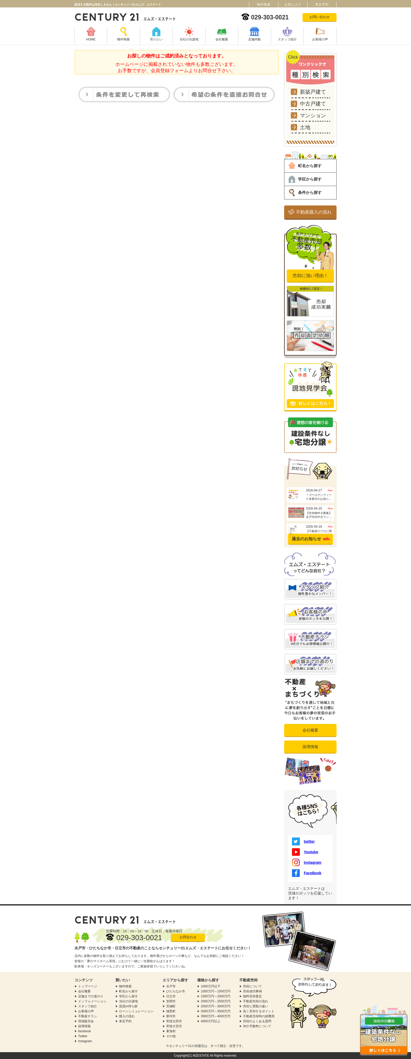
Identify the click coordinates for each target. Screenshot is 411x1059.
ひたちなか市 (175, 991)
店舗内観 (254, 39)
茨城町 (171, 1006)
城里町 (171, 1011)
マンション (313, 115)
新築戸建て (313, 91)
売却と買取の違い (255, 1006)
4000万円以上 (210, 1021)
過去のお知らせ (306, 539)
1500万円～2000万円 (215, 996)
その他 (171, 1036)
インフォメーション (92, 1001)
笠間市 (171, 1001)
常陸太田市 (174, 1021)
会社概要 (221, 39)
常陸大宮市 (174, 1026)
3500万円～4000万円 (215, 1016)
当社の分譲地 (189, 39)
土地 (305, 127)
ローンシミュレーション (136, 1011)
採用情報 (310, 746)
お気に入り (292, 4)
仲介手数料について (257, 1026)
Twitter (82, 1036)
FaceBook (306, 873)
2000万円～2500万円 (215, 1001)
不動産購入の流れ (314, 212)
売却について (252, 986)
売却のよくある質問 (257, 1021)
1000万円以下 (210, 986)
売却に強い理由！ (310, 275)
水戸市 (171, 986)
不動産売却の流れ (255, 1001)
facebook (84, 1031)
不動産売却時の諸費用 (258, 1016)
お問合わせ (188, 937)
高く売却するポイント (258, 1011)
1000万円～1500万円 (215, 991)
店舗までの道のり (90, 996)
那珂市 (171, 1016)
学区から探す (310, 179)
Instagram (306, 862)
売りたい (156, 39)
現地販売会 (86, 1021)
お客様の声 (320, 39)
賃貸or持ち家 (128, 1006)
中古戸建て (313, 103)
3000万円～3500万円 (215, 1011)
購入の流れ (127, 1016)
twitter (303, 841)
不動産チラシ (87, 1016)
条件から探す (310, 192)
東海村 (171, 1031)
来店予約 (125, 1021)
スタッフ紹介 (287, 39)
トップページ (87, 986)
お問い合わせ (319, 17)
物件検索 (123, 39)
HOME (91, 39)
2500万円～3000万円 (215, 1006)
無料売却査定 (252, 996)
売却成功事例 (252, 991)
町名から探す (310, 165)
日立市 (171, 996)
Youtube (305, 852)
